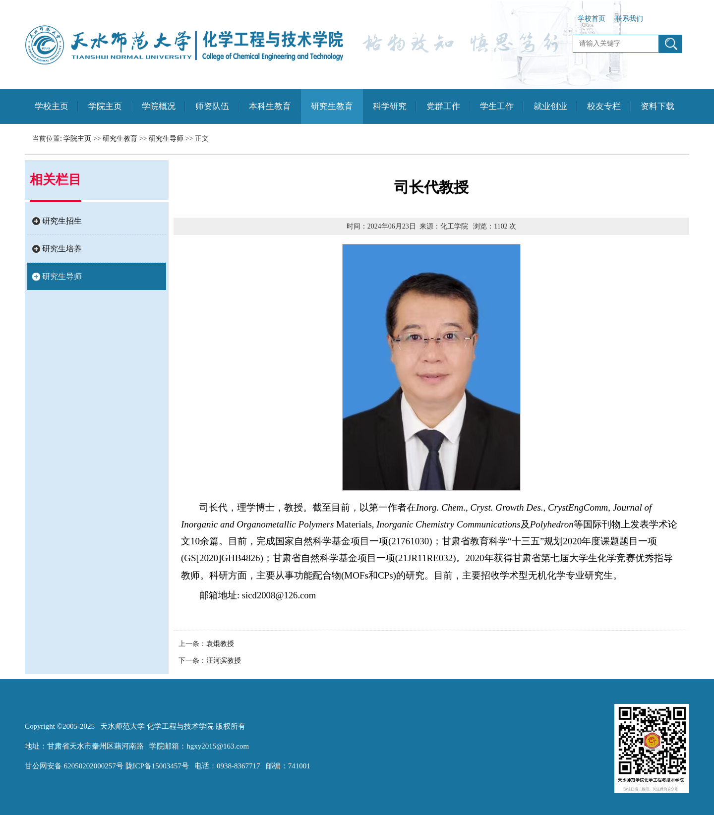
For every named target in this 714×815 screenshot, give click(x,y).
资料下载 (657, 106)
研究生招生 (62, 221)
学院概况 (159, 106)
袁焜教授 (220, 643)
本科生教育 (270, 106)
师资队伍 (212, 106)
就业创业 (550, 106)
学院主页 (105, 106)
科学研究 (390, 106)
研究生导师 (166, 138)
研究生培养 (62, 248)
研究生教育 (332, 106)
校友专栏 (604, 106)
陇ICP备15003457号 (157, 766)
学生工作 (497, 106)
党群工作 (443, 106)
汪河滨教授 (223, 660)
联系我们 (629, 18)
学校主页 (51, 106)
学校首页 (591, 18)
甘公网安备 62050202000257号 (74, 766)
